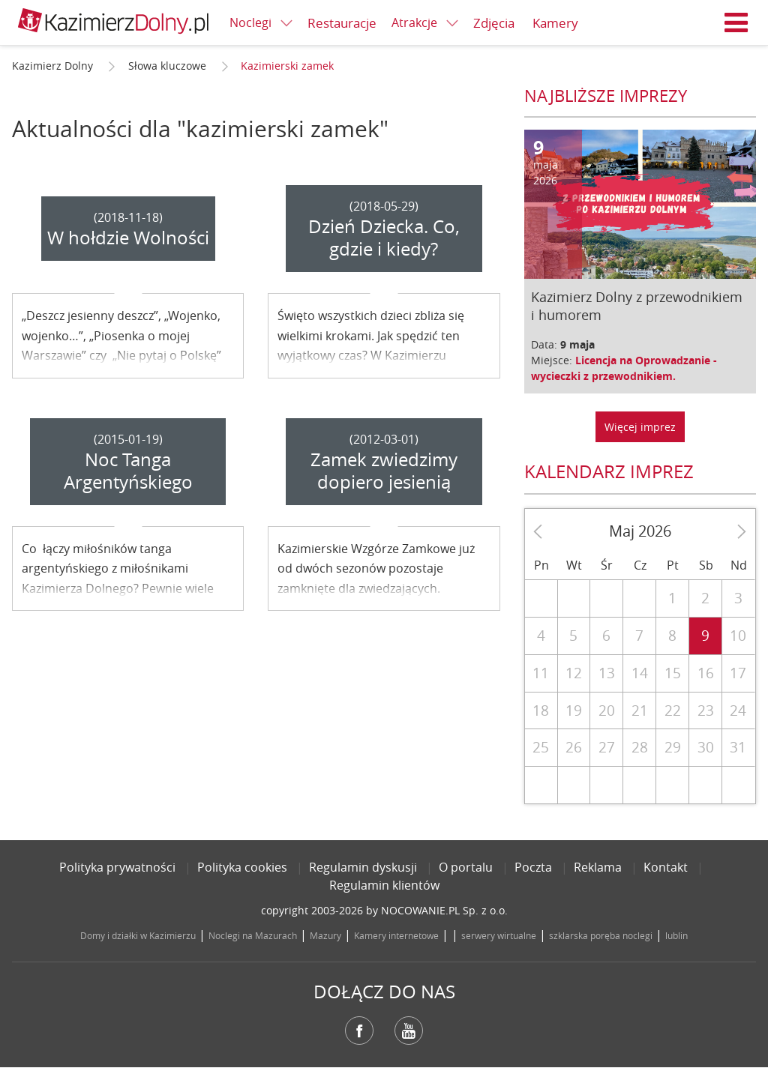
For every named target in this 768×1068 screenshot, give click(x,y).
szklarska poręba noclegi (600, 935)
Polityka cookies (242, 867)
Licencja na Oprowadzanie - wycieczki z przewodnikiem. (624, 368)
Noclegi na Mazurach (252, 935)
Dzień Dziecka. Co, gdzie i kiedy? (384, 237)
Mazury (325, 935)
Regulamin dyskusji (363, 867)
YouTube (408, 1030)
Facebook (359, 1030)
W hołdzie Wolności (128, 238)
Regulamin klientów (384, 885)
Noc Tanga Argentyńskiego (128, 470)
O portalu (466, 867)
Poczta (533, 867)
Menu (736, 22)
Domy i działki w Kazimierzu (138, 935)
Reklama (598, 867)
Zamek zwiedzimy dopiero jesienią (384, 470)
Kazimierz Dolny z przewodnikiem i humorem (636, 306)
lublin (676, 935)
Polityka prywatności (117, 867)
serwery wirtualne (498, 935)
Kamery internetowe (396, 935)
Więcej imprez (640, 427)
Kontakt (666, 867)
